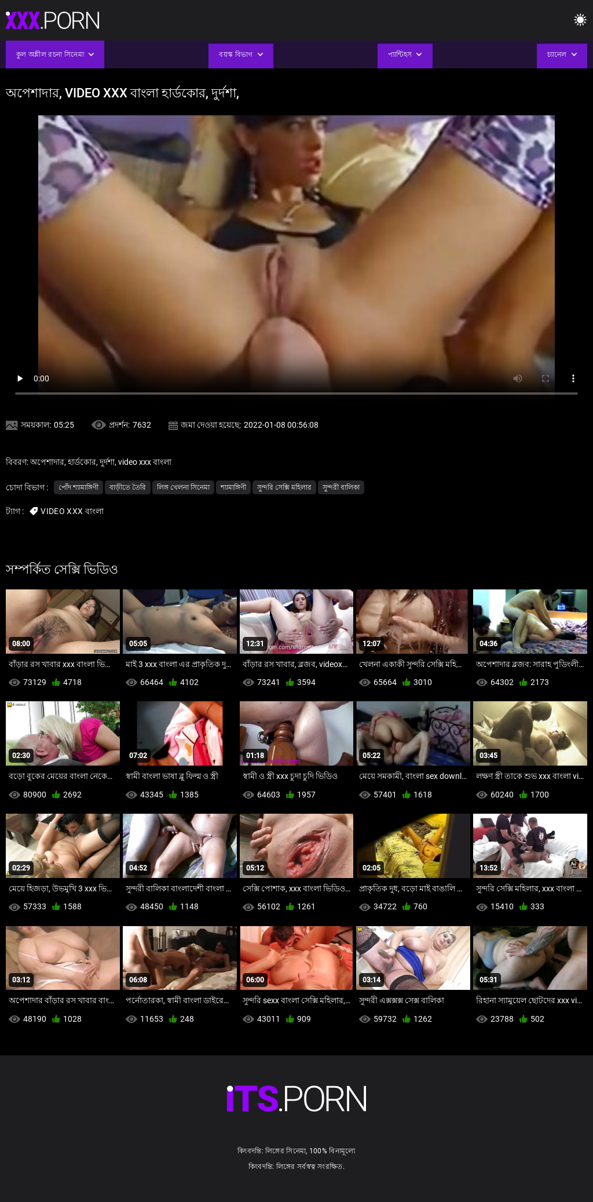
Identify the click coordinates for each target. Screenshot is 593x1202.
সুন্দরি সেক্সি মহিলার (284, 487)
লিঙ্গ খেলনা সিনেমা (183, 487)
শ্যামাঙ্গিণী (233, 487)
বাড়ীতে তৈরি (127, 487)
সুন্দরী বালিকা (341, 487)
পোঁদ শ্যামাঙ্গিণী (78, 487)
